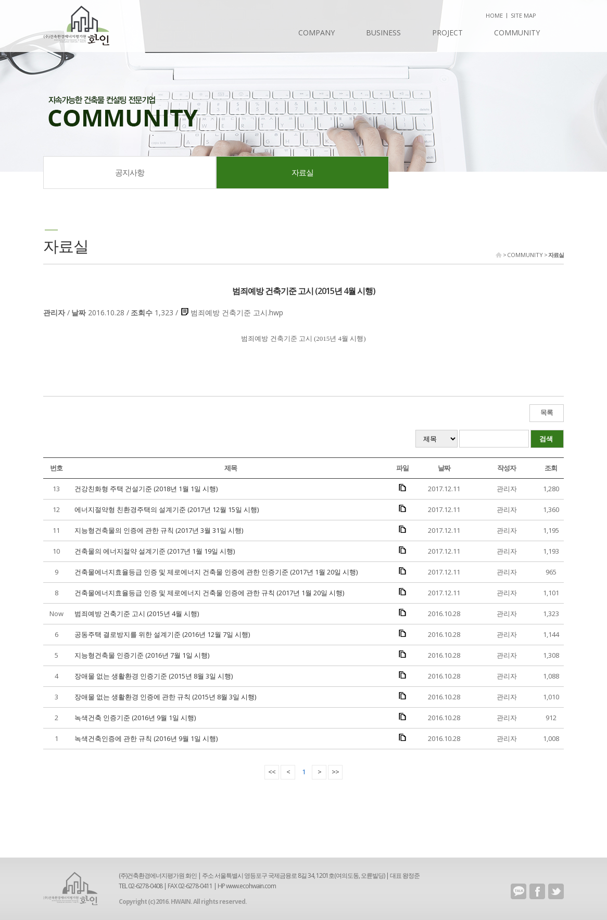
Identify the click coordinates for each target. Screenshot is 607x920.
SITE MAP (523, 15)
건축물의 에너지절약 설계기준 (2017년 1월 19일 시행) (154, 551)
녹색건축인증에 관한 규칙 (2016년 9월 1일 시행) (146, 738)
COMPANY (316, 32)
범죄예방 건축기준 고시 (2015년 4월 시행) (136, 613)
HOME (494, 15)
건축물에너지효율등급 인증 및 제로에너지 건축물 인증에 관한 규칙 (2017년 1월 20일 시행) (209, 592)
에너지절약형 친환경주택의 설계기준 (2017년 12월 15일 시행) (166, 509)
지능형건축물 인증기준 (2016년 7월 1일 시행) (141, 655)
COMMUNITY (517, 32)
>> (335, 771)
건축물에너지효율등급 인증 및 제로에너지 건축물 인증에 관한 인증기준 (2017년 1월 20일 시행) (216, 572)
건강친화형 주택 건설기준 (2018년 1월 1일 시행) (146, 488)
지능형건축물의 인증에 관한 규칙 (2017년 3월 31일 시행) (158, 530)
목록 (546, 412)
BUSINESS (383, 32)
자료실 (302, 172)
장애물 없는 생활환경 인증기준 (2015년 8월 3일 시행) (153, 676)
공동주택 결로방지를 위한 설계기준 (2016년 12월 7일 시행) (162, 634)
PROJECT (447, 32)
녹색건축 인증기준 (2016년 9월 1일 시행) (135, 717)
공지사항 (129, 172)
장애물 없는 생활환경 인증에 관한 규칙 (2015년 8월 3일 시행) (165, 696)
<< (271, 771)
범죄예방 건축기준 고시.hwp (237, 312)
